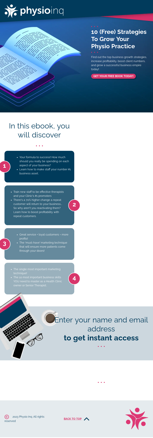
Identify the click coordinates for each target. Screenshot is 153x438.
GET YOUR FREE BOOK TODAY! (113, 76)
